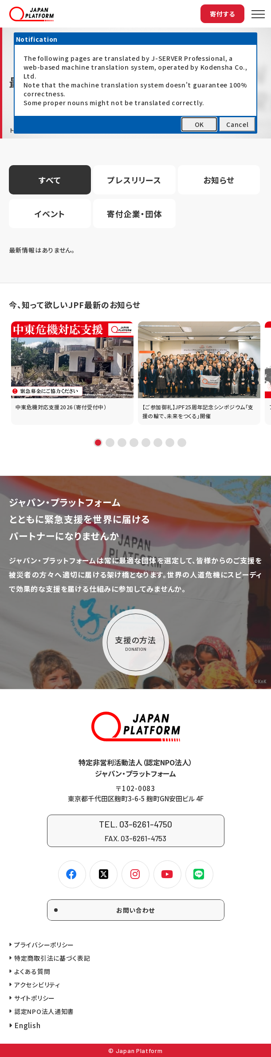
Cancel (237, 124)
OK (199, 124)
